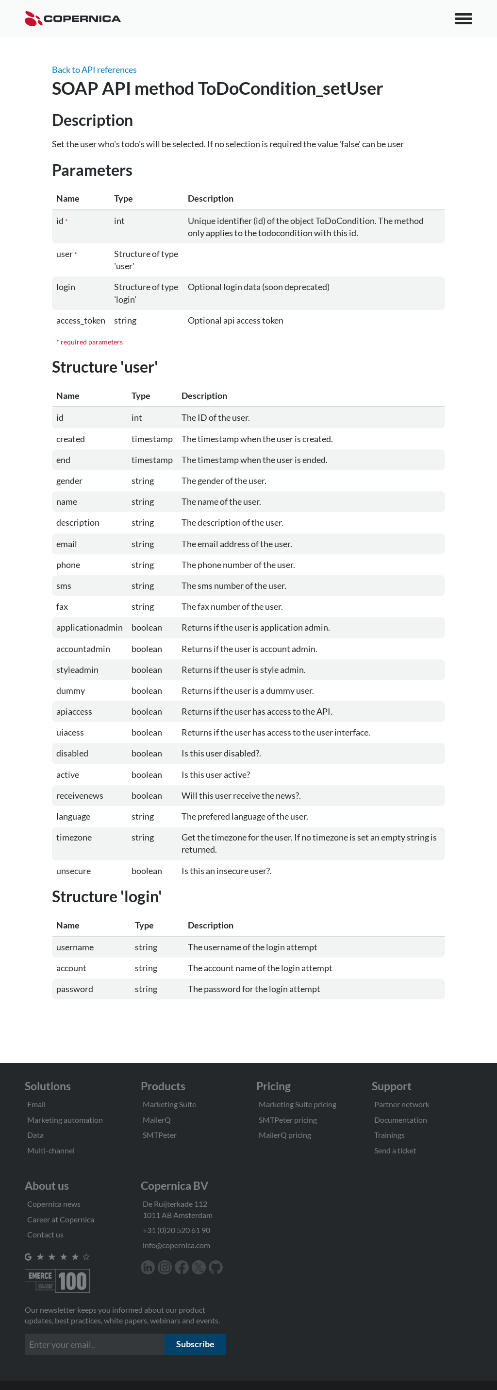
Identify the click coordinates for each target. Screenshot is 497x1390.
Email (36, 1104)
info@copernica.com (176, 1245)
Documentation (400, 1119)
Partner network (402, 1104)
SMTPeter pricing (288, 1119)
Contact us (45, 1234)
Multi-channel (51, 1150)
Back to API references (94, 69)
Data (35, 1134)
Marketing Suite (169, 1104)
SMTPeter (160, 1134)
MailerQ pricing (285, 1134)
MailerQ (157, 1119)
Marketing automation (65, 1119)
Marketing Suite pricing (297, 1104)
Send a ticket (395, 1150)
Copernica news (54, 1203)
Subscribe (195, 1344)
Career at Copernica (60, 1219)
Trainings (389, 1134)
